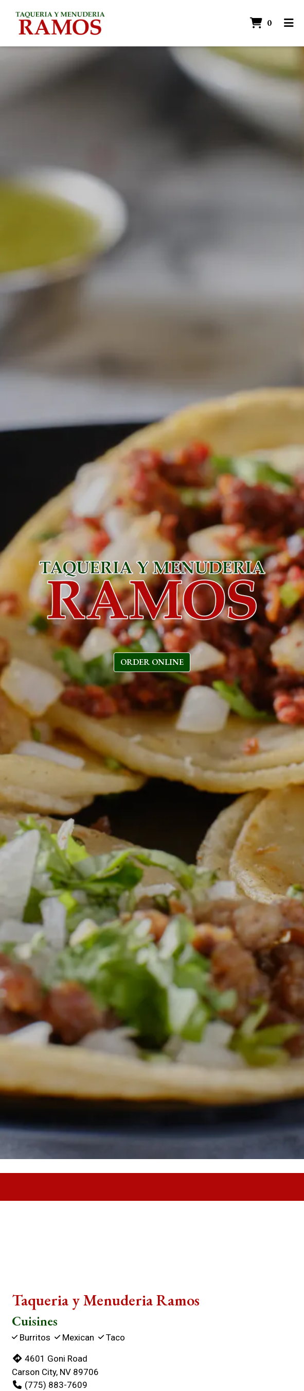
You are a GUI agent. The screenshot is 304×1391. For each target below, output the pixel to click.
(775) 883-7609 (49, 1385)
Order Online (152, 662)
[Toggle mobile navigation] (289, 23)
